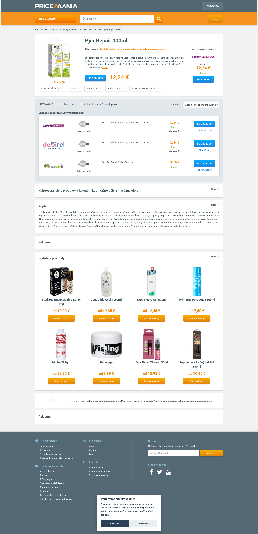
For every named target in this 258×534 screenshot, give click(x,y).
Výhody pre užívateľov (51, 454)
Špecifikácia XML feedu (52, 483)
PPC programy (47, 479)
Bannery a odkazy (49, 487)
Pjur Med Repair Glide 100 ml (116, 162)
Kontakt (92, 450)
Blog (215, 19)
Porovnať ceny (50, 88)
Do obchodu (203, 79)
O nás (91, 446)
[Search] (158, 19)
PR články (45, 450)
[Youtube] (168, 473)
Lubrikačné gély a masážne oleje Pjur (106, 401)
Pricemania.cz (95, 467)
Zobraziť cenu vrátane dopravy (100, 104)
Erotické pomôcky (60, 29)
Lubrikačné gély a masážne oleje (86, 29)
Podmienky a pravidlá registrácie (56, 458)
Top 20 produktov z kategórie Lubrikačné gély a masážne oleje (132, 49)
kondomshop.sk (204, 170)
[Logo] (203, 57)
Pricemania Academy (99, 471)
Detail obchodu (84, 131)
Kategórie (47, 18)
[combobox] (201, 104)
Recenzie (92, 88)
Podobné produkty (143, 88)
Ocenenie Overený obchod (53, 495)
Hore (213, 189)
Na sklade (69, 104)
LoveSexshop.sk (204, 130)
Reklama (44, 491)
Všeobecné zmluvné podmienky (56, 499)
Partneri (44, 475)
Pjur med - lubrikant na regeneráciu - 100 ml (123, 122)
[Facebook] (151, 473)
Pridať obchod (47, 471)
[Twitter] (159, 473)
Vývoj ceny (115, 88)
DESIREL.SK (204, 150)
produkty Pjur (151, 401)
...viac (105, 67)
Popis (73, 88)
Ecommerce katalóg (98, 475)
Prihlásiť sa (213, 6)
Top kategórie (47, 446)
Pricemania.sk (42, 29)
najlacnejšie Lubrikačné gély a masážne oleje (188, 401)
